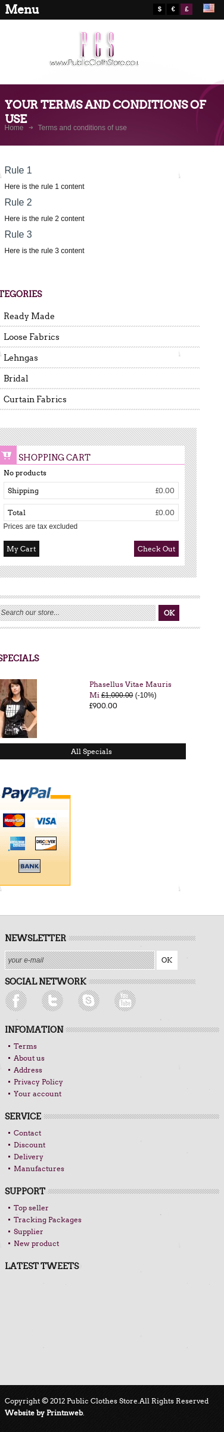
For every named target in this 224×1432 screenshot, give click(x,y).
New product (36, 1243)
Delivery (28, 1156)
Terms (25, 1046)
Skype (130, 1001)
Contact (27, 1132)
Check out (156, 548)
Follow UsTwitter (23, 1001)
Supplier (28, 1231)
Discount (29, 1144)
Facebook (94, 1001)
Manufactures (39, 1168)
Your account (37, 1093)
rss (58, 1001)
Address (28, 1069)
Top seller (31, 1207)
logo (90, 56)
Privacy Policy (38, 1081)
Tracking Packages (48, 1219)
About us (29, 1058)
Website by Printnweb (44, 1412)
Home (14, 128)
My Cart (21, 548)
